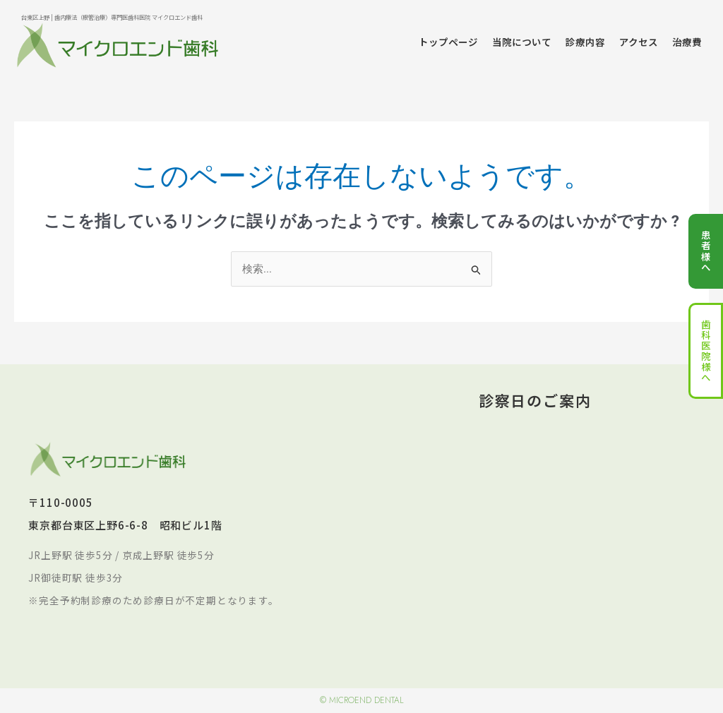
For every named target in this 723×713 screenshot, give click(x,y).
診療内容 (585, 42)
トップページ (448, 42)
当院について (521, 42)
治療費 (687, 42)
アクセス (638, 42)
